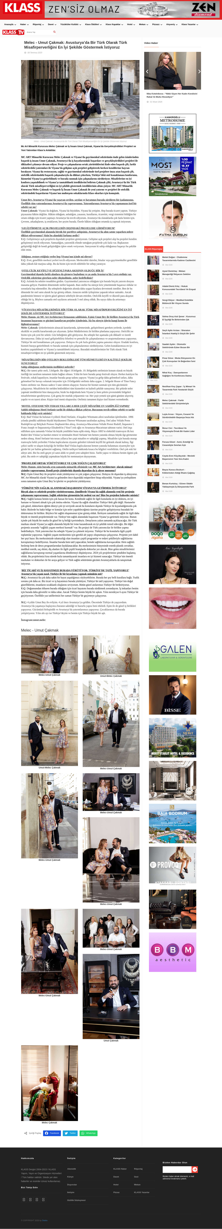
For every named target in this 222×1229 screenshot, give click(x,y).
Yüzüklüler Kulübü (69, 24)
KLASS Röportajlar (153, 250)
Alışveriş (170, 24)
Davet (50, 24)
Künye (70, 1177)
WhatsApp (88, 1133)
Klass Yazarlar (188, 24)
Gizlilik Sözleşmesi (76, 1200)
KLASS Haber (120, 1169)
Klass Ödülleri (92, 24)
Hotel (129, 24)
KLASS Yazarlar (141, 1192)
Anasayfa (8, 24)
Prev (146, 71)
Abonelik (71, 1169)
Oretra (44, 1221)
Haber (23, 24)
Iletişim (70, 1192)
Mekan (142, 24)
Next (198, 71)
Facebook (52, 1133)
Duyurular (72, 1184)
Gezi (136, 1177)
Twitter (70, 1133)
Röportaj (37, 24)
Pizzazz (156, 24)
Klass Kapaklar (113, 24)
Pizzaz (116, 1192)
